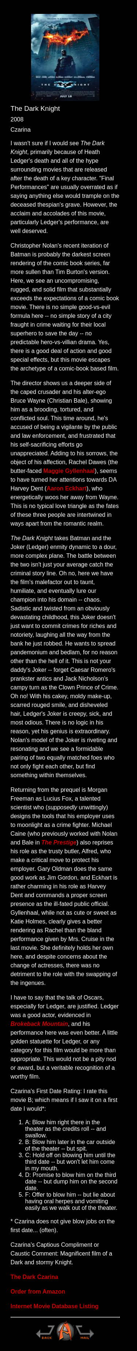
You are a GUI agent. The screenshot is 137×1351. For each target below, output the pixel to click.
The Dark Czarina (34, 1277)
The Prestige (58, 842)
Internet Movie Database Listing (55, 1306)
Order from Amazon (38, 1291)
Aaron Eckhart (66, 488)
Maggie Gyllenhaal (69, 471)
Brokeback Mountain (39, 1024)
